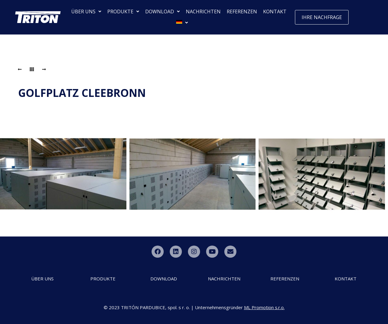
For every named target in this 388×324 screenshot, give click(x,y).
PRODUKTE (123, 11)
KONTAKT (274, 11)
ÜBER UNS (86, 11)
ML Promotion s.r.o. (264, 307)
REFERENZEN (242, 11)
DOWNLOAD (162, 11)
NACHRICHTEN (203, 11)
